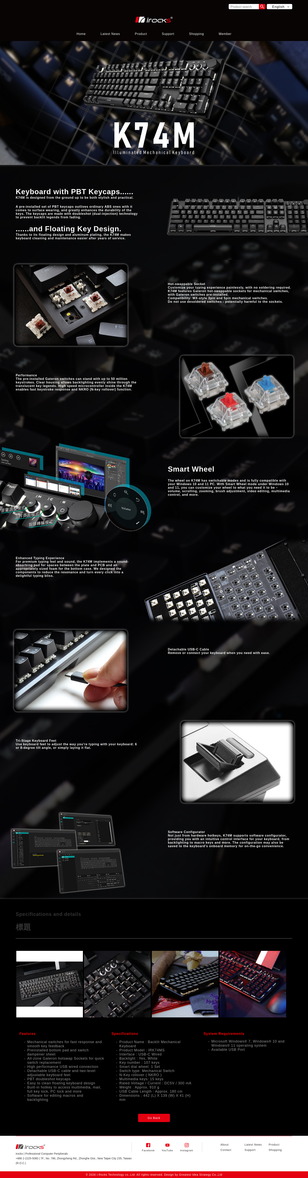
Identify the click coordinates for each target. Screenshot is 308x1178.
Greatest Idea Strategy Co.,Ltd (200, 1174)
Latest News (110, 34)
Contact (225, 1149)
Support (168, 34)
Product (141, 34)
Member (225, 34)
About (224, 1144)
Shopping (196, 34)
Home (81, 34)
